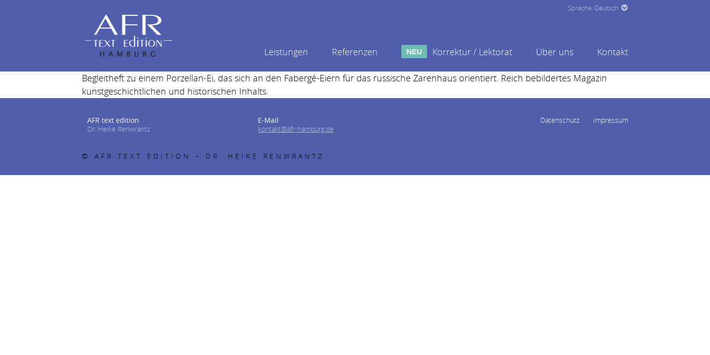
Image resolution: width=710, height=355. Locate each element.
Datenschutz (559, 120)
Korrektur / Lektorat (456, 51)
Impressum (610, 120)
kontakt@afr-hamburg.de (296, 129)
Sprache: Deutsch (593, 7)
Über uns (554, 52)
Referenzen (355, 52)
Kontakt (612, 52)
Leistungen (286, 52)
